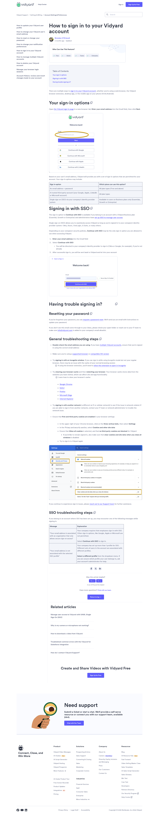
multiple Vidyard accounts (110, 345)
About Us (102, 752)
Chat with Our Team (74, 723)
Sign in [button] (121, 4)
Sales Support (81, 756)
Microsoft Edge (66, 395)
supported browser (80, 354)
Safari (62, 388)
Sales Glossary (126, 775)
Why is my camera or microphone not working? (70, 625)
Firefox (62, 391)
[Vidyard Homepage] (25, 4)
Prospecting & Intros (83, 752)
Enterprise (79, 796)
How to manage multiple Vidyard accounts (30, 58)
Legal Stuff (74, 810)
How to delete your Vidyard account (28, 64)
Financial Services (82, 784)
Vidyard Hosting (59, 763)
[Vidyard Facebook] (18, 810)
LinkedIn (100, 568)
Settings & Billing (36, 15)
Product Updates (59, 786)
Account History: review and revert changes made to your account (31, 77)
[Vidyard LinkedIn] (26, 810)
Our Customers (104, 769)
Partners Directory (127, 790)
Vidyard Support (22, 15)
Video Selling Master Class (130, 763)
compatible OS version (100, 354)
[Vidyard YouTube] (22, 810)
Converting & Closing (83, 759)
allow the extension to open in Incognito (110, 365)
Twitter (95, 568)
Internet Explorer (66, 399)
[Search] (123, 14)
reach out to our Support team (102, 504)
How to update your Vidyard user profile (30, 26)
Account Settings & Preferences (55, 15)
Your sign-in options (59, 75)
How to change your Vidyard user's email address (31, 33)
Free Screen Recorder (61, 783)
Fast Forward (126, 759)
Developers (125, 786)
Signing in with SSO (59, 78)
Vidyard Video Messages (62, 752)
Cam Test (124, 782)
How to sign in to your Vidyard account (29, 52)
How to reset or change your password (28, 39)
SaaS (78, 788)
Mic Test (124, 778)
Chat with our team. (104, 590)
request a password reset (92, 319)
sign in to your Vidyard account (83, 91)
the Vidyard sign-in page (64, 109)
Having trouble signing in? (63, 82)
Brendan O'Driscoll (62, 38)
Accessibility (85, 810)
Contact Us (103, 773)
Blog (123, 752)
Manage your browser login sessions (28, 70)
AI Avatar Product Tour (61, 779)
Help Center (42, 4)
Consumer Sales (82, 792)
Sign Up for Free (134, 4)
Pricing (56, 794)
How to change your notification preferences (30, 45)
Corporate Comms (82, 771)
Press (100, 766)
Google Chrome (66, 384)
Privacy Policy (63, 810)
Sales (78, 763)
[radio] (92, 580)
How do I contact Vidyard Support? (65, 653)
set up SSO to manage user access (109, 217)
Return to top (94, 597)
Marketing (79, 767)
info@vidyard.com (65, 330)
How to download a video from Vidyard (67, 633)
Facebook (91, 568)
